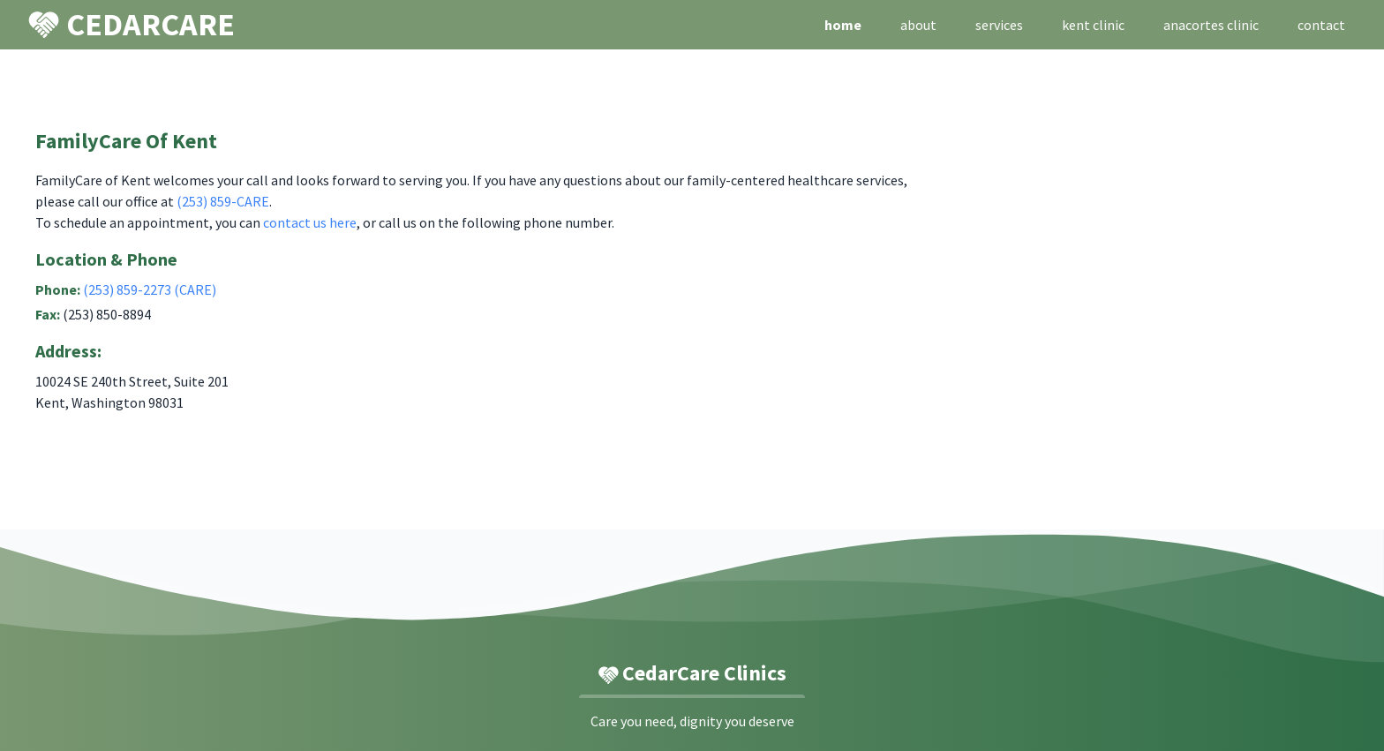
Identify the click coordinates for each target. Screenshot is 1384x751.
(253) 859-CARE (223, 201)
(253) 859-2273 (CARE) (149, 289)
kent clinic (1093, 25)
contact (1321, 25)
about (918, 25)
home (842, 25)
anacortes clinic (1211, 25)
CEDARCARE (131, 23)
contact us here (310, 222)
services (999, 25)
